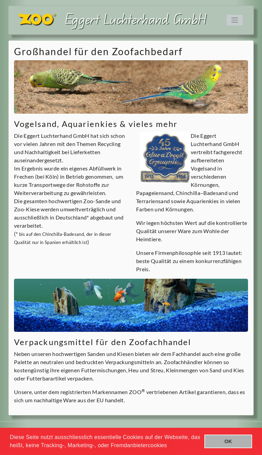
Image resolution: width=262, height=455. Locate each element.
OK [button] (228, 441)
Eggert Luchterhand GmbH (136, 18)
